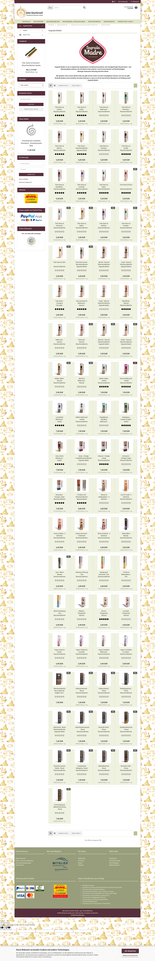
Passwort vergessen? (25, 183)
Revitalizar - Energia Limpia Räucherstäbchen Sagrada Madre (59, 498)
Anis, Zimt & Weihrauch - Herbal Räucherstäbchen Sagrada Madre (59, 459)
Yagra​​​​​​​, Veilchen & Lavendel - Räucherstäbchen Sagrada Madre (82, 653)
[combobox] (63, 86)
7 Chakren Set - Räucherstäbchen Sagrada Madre (82, 498)
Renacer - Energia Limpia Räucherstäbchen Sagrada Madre (104, 459)
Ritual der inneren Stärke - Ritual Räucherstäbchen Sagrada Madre (59, 769)
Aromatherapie (109, 21)
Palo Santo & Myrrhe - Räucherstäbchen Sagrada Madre (59, 149)
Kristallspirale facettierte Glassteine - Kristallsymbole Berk (31, 144)
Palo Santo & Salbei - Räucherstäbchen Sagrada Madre (82, 226)
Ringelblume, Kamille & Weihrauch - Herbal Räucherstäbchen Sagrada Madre (104, 420)
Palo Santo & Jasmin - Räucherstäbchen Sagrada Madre (59, 110)
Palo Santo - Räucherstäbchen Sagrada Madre (82, 149)
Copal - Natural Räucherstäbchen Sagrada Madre (126, 265)
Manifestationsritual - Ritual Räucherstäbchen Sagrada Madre (82, 730)
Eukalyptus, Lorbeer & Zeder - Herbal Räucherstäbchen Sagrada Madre (126, 420)
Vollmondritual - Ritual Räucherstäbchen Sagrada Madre (104, 692)
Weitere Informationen (130, 955)
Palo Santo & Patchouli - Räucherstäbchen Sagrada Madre (59, 226)
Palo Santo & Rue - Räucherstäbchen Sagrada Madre (82, 265)
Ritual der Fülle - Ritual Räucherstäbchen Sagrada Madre (126, 769)
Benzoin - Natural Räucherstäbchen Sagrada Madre (104, 343)
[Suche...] (50, 7)
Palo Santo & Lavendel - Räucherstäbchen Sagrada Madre (82, 188)
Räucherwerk (38, 21)
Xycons (95, 914)
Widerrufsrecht (21, 859)
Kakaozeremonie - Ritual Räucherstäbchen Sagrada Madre (82, 692)
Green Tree (24, 36)
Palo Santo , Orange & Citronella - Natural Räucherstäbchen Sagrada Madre (59, 304)
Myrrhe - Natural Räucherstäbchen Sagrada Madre (104, 265)
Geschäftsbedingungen (23, 864)
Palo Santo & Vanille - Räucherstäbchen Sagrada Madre (126, 149)
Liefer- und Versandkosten (24, 861)
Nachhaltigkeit (114, 864)
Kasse (80, 864)
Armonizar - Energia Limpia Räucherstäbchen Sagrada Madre (126, 459)
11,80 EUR (31, 151)
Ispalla (23, 31)
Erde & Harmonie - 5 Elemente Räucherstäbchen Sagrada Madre (82, 537)
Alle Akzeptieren (130, 951)
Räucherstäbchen (52, 21)
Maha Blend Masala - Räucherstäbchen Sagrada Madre (126, 537)
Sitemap (81, 866)
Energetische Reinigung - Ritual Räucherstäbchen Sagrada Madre (82, 769)
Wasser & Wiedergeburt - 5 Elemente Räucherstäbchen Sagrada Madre (104, 498)
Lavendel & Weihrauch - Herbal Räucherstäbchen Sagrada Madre (59, 420)
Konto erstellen (23, 180)
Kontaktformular (114, 861)
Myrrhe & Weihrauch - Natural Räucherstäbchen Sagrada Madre (82, 382)
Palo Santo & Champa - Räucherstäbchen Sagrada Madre (104, 149)
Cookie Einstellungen (77, 916)
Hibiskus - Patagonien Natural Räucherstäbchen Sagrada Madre (82, 614)
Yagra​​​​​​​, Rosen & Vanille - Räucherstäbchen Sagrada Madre (59, 653)
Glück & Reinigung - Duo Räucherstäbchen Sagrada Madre (59, 614)
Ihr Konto (81, 861)
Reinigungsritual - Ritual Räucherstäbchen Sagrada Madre (126, 692)
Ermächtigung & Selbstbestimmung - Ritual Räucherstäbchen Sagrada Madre (59, 808)
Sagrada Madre (25, 26)
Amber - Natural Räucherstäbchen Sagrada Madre (126, 343)
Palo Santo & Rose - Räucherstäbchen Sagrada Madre (126, 188)
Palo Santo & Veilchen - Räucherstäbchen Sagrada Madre (104, 226)
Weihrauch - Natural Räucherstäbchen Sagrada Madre (59, 343)
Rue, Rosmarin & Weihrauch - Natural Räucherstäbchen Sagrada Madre (82, 304)
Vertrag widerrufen (60, 897)
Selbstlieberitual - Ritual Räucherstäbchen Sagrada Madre (104, 769)
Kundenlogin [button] (123, 1)
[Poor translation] (7, 929)
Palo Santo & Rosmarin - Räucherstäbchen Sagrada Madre (126, 110)
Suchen (31, 105)
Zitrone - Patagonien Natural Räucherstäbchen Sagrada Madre (104, 614)
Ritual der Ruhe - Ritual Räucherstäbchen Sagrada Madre (104, 730)
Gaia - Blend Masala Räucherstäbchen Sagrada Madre (59, 575)
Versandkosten (87, 911)
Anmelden (31, 175)
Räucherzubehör (94, 21)
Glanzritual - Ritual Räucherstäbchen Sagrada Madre (59, 730)
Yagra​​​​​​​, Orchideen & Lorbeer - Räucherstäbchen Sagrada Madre (126, 653)
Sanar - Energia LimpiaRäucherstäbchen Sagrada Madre (83, 459)
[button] (113, 1)
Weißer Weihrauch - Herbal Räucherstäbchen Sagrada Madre (82, 420)
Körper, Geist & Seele (125, 21)
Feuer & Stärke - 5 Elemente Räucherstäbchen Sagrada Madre (59, 537)
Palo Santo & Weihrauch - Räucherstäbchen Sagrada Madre (104, 110)
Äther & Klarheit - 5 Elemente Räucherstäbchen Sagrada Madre (104, 537)
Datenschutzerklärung (44, 957)
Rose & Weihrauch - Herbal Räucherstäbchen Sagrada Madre (126, 382)
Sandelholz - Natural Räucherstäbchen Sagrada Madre (126, 304)
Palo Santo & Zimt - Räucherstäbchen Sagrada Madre (59, 265)
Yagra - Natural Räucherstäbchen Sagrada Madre (104, 304)
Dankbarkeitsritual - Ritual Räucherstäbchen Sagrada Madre (126, 730)
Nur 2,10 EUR (31, 71)
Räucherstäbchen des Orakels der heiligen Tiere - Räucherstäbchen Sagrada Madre (59, 692)
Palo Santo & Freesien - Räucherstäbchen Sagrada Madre (126, 226)
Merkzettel (135, 1)
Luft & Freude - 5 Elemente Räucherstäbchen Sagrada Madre (126, 498)
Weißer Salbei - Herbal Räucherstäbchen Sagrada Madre (104, 382)
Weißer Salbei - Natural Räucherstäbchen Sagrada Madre (59, 382)
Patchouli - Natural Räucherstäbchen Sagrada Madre (82, 343)
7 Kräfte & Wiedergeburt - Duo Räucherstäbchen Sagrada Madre (126, 575)
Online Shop (61, 914)
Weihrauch (26, 21)
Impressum (113, 859)
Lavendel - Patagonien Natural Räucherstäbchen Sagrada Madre (126, 614)
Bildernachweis (114, 866)
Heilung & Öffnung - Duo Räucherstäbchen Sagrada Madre (82, 575)
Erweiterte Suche (31, 110)
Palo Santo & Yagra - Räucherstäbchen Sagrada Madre (104, 188)
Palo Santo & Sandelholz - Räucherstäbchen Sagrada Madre (59, 188)
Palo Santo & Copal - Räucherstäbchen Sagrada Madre (82, 110)
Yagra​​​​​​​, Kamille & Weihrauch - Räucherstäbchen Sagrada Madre (104, 653)
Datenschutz (20, 866)
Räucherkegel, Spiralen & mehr (74, 21)
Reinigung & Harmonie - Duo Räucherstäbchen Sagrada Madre (104, 575)
